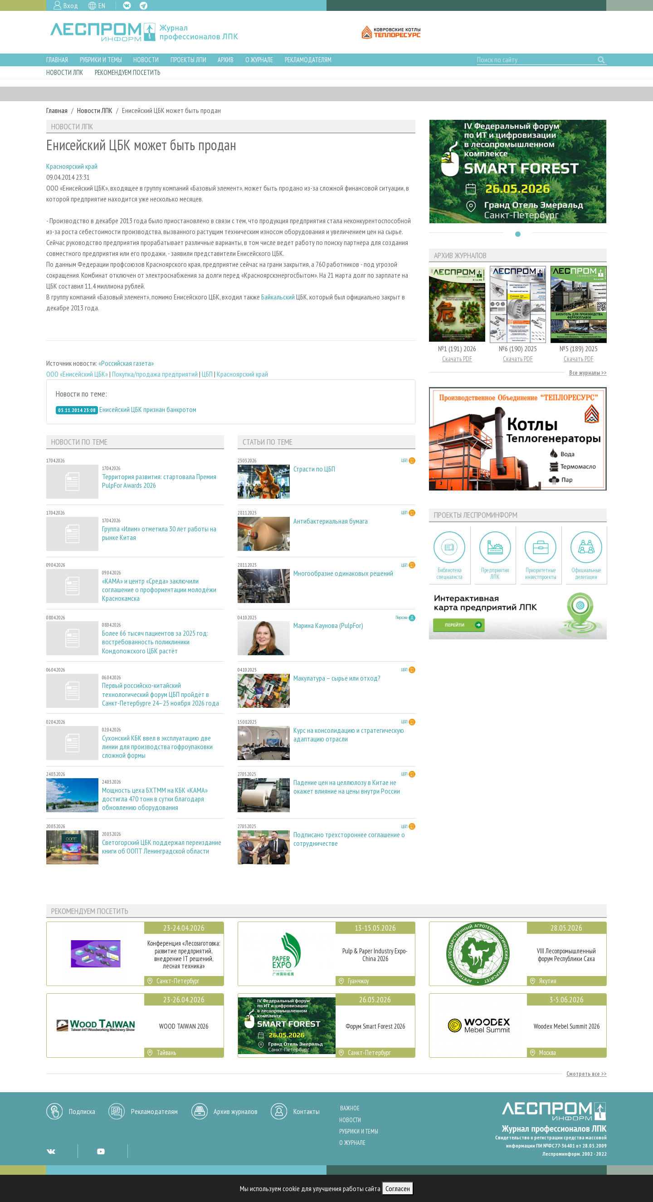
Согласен (397, 1188)
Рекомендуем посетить (127, 72)
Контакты (306, 1111)
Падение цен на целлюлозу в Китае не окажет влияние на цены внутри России (346, 786)
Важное (350, 1108)
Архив (226, 59)
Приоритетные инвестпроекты (540, 573)
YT (100, 1151)
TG (143, 6)
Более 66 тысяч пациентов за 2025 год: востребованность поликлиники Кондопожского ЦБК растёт (155, 642)
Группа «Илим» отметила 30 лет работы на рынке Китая (159, 533)
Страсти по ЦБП (314, 469)
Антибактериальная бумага (330, 521)
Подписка (82, 1111)
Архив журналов (236, 1111)
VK (127, 5)
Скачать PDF (457, 358)
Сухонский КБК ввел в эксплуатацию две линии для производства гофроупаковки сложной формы (157, 747)
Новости (146, 59)
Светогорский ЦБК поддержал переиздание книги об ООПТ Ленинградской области (161, 846)
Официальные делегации (586, 573)
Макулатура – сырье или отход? (336, 678)
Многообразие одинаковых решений (343, 573)
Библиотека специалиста (450, 573)
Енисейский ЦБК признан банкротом (147, 409)
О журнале (259, 59)
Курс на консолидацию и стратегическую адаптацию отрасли (348, 734)
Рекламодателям (308, 59)
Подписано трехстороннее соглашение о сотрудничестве (349, 839)
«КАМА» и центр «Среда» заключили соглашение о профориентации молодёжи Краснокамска (159, 590)
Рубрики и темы (101, 59)
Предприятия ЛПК (495, 573)
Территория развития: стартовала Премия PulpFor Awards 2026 (159, 481)
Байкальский (278, 296)
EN (101, 5)
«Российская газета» (126, 363)
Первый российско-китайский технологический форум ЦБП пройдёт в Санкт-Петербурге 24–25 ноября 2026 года (160, 694)
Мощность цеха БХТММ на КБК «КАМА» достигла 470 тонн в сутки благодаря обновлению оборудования (155, 799)
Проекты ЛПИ (188, 59)
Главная (57, 59)
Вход (70, 5)
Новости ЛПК (64, 72)
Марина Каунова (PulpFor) (328, 625)
